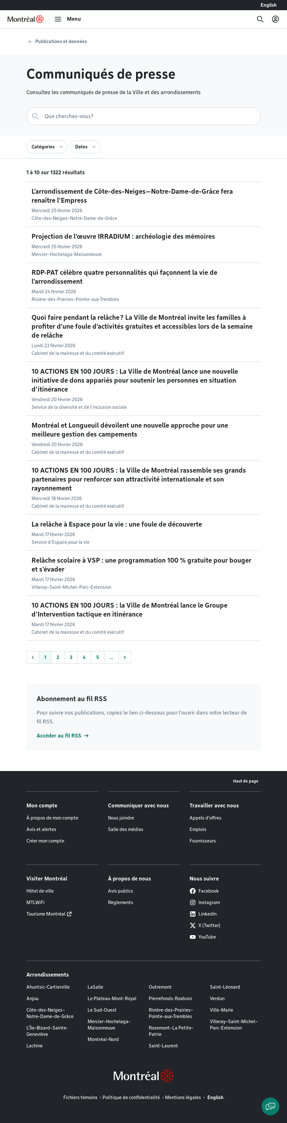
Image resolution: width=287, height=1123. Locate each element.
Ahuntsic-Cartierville (48, 987)
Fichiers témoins (80, 1097)
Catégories (43, 146)
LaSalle (95, 987)
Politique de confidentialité (131, 1097)
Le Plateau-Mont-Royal (112, 998)
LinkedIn (203, 914)
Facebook (204, 891)
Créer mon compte (45, 840)
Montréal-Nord (103, 1039)
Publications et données (61, 41)
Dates (81, 146)
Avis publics (120, 891)
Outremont (160, 987)
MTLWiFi (35, 902)
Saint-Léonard (225, 987)
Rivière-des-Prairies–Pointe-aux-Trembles (171, 1013)
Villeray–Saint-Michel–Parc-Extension (234, 1024)
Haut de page (245, 781)
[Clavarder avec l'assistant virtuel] (270, 1106)
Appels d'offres (205, 817)
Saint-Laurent (163, 1045)
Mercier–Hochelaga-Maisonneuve (109, 1024)
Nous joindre (121, 817)
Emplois (198, 829)
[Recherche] (260, 19)
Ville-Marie (221, 1010)
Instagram (205, 902)
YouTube (203, 937)
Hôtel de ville (40, 891)
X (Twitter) (205, 925)
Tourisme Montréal (45, 914)
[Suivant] (124, 657)
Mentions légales (183, 1097)
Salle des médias (125, 829)
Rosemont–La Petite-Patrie (171, 1031)
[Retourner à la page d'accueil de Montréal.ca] (25, 19)
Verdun (217, 998)
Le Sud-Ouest (102, 1010)
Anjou (32, 998)
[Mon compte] (275, 19)
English (269, 5)
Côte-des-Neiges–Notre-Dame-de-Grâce (50, 1013)
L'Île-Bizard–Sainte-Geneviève (47, 1031)
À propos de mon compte (52, 817)
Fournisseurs (203, 840)
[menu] (67, 19)
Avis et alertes (41, 829)
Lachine (34, 1045)
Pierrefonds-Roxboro (170, 998)
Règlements (120, 902)
